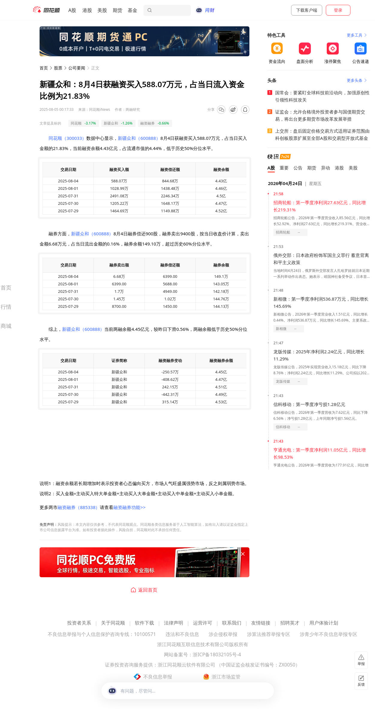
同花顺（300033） (67, 138)
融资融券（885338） (79, 507)
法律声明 (173, 623)
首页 (44, 68)
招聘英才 (289, 623)
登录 (338, 10)
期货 (117, 10)
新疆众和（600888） (139, 138)
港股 (87, 10)
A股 (72, 10)
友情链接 (260, 623)
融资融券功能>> (129, 507)
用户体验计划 (323, 623)
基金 (132, 10)
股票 (58, 68)
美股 (102, 10)
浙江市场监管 (226, 677)
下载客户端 (306, 10)
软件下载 (144, 623)
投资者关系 (79, 623)
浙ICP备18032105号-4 (217, 655)
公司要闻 (76, 68)
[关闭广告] (243, 33)
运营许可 (202, 623)
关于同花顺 (113, 623)
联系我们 (231, 623)
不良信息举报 (157, 677)
